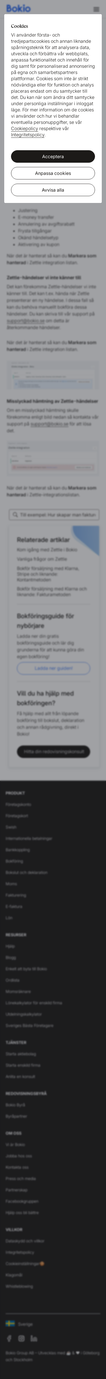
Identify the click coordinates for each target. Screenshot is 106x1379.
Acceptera (53, 156)
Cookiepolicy (24, 128)
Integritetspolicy (27, 134)
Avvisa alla (53, 190)
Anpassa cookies (53, 173)
